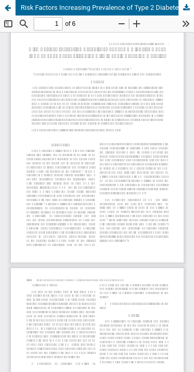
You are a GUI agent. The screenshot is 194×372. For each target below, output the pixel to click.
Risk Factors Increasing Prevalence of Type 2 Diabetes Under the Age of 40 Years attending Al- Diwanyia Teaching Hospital (107, 7)
